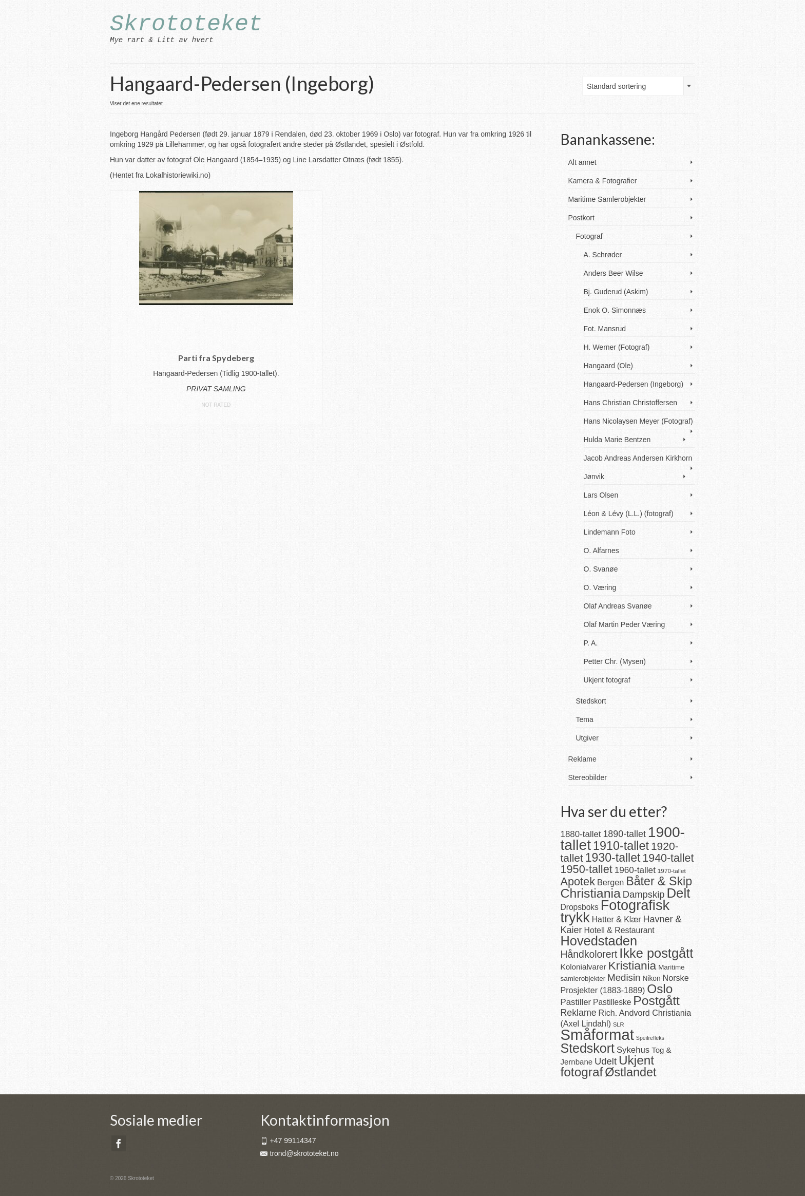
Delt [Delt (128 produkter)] (678, 893)
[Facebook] (118, 1143)
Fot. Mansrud (605, 329)
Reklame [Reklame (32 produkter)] (579, 1013)
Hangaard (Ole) (609, 366)
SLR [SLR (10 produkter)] (618, 1024)
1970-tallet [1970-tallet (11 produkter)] (672, 870)
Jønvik (594, 476)
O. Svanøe (601, 569)
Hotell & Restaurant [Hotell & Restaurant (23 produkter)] (619, 930)
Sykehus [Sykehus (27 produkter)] (633, 1050)
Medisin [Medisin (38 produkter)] (623, 977)
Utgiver (587, 738)
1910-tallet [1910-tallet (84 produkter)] (621, 845)
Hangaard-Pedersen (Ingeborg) (634, 384)
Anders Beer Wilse (613, 273)
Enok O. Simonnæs (615, 310)
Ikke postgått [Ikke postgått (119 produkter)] (656, 953)
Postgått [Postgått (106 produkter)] (656, 1001)
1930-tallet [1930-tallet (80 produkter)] (613, 857)
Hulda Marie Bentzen (617, 439)
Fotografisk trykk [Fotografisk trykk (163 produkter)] (615, 911)
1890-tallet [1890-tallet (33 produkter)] (624, 834)
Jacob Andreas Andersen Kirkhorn (638, 458)
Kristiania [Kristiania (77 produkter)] (632, 965)
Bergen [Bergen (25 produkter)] (610, 882)
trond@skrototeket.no (299, 1153)
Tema (584, 719)
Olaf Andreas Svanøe (618, 606)
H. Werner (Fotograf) (617, 347)
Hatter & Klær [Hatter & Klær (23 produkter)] (616, 919)
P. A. (591, 643)
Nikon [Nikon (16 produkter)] (651, 978)
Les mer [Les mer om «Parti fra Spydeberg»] (216, 417)
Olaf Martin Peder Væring (624, 624)
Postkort (581, 218)
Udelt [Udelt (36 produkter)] (606, 1061)
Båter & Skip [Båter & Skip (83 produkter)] (659, 881)
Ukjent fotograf (607, 680)
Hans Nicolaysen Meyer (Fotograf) (638, 421)
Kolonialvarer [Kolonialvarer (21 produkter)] (583, 966)
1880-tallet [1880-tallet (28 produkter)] (581, 834)
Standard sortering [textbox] (616, 86)
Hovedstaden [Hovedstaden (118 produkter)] (599, 941)
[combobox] (638, 86)
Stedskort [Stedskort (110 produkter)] (588, 1048)
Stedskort (591, 701)
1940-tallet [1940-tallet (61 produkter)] (668, 858)
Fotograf (589, 236)
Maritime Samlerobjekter (607, 199)
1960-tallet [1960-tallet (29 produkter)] (635, 870)
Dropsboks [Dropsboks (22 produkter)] (580, 907)
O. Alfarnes (601, 550)
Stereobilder (587, 777)
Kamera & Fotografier (602, 181)
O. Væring (600, 587)
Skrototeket (186, 24)
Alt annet (582, 162)
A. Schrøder (603, 255)
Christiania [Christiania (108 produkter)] (591, 893)
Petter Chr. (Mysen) (615, 661)
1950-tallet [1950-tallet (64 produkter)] (586, 869)
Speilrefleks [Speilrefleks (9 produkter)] (650, 1038)
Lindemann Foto (610, 532)
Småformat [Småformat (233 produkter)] (597, 1034)
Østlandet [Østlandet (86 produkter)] (630, 1072)
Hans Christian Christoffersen (631, 402)
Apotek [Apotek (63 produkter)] (578, 881)
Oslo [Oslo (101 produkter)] (660, 989)
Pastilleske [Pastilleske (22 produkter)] (612, 1002)
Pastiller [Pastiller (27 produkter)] (576, 1002)
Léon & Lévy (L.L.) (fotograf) (629, 513)
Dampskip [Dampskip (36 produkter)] (644, 894)
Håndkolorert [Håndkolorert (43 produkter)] (589, 954)
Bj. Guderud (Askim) (616, 292)
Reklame (582, 759)
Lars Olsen (601, 495)
